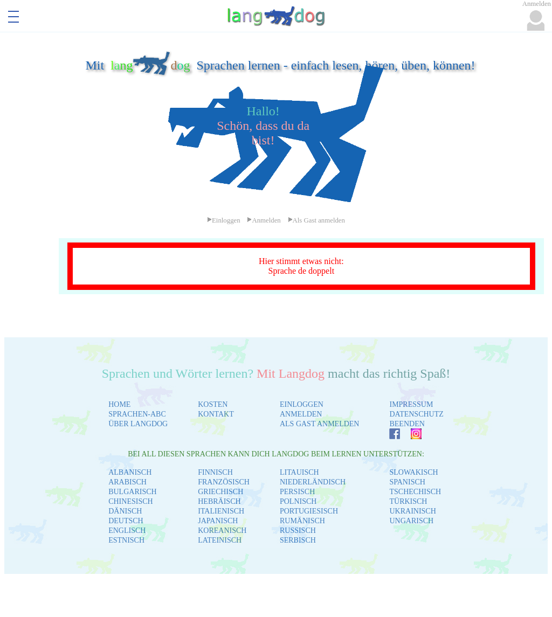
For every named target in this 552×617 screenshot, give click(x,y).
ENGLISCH (127, 530)
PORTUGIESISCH (309, 511)
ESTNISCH (126, 540)
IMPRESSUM (411, 404)
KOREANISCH (222, 530)
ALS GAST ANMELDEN (320, 424)
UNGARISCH (411, 521)
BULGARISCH (132, 492)
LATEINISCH (220, 540)
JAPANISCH (218, 521)
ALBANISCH (129, 472)
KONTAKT (216, 414)
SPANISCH (407, 482)
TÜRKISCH (408, 501)
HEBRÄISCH (219, 501)
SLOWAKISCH (413, 472)
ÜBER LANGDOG (138, 424)
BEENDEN (406, 424)
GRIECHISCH (220, 492)
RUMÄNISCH (302, 521)
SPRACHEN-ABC (137, 414)
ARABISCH (127, 482)
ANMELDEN (301, 414)
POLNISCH (298, 501)
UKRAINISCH (412, 511)
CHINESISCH (130, 501)
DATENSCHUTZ (416, 414)
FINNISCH (215, 472)
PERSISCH (297, 492)
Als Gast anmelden (316, 220)
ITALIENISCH (221, 511)
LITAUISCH (299, 472)
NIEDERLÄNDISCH (313, 482)
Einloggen (223, 220)
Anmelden (263, 220)
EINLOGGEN (301, 404)
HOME (119, 404)
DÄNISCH (125, 511)
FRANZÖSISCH (224, 482)
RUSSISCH (298, 530)
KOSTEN (212, 404)
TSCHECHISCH (415, 492)
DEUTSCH (125, 521)
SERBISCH (298, 540)
